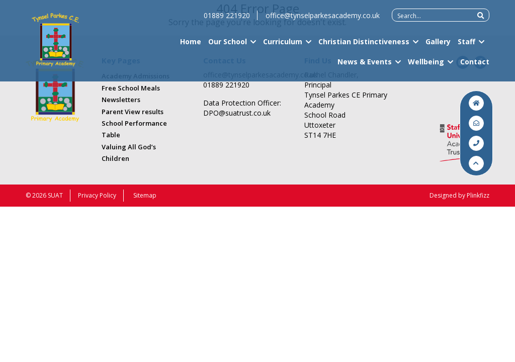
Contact (474, 65)
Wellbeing (426, 65)
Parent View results (132, 111)
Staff (466, 45)
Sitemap (144, 195)
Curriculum (282, 45)
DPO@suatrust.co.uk (237, 113)
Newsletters (121, 99)
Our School (227, 45)
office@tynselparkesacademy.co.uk (323, 19)
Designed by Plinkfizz (459, 195)
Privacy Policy (97, 195)
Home (190, 45)
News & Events (364, 65)
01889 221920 (227, 19)
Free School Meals (131, 88)
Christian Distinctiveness (363, 45)
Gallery (438, 45)
